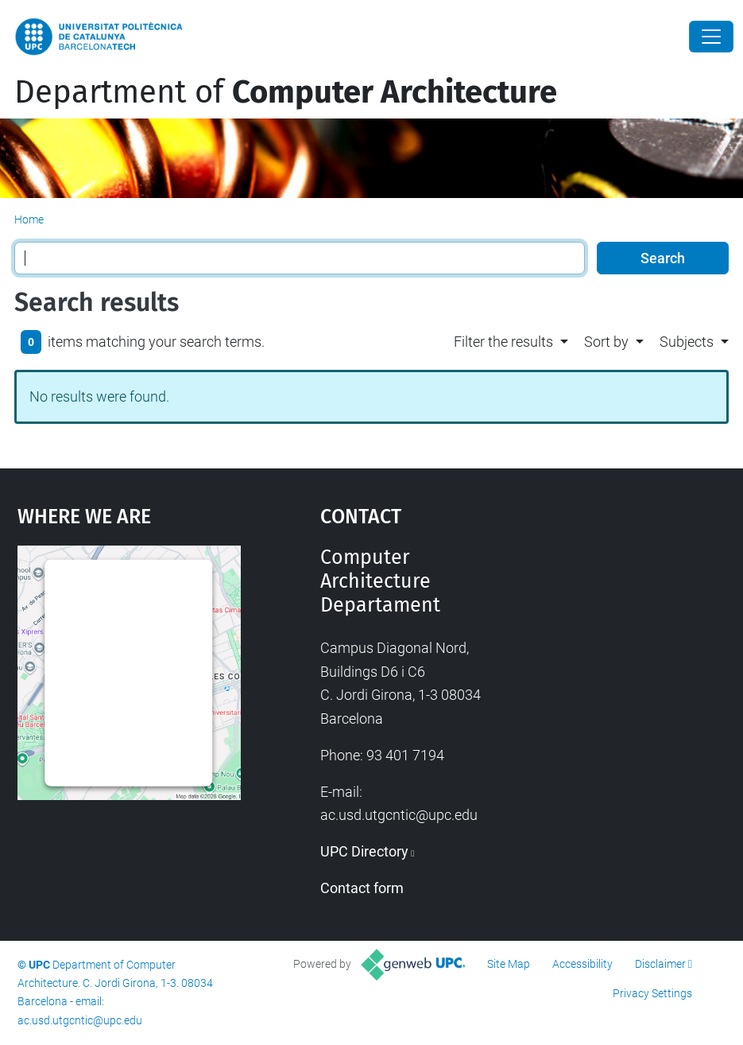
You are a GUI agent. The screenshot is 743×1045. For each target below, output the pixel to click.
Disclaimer (660, 964)
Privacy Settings (652, 993)
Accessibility (582, 964)
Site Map (508, 964)
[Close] (711, 36)
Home (29, 219)
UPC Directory (364, 851)
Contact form (362, 888)
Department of (285, 92)
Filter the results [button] (503, 341)
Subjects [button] (687, 341)
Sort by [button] (606, 341)
